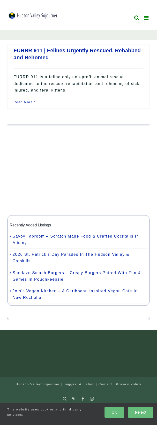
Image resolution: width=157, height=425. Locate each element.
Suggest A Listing (79, 384)
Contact (105, 384)
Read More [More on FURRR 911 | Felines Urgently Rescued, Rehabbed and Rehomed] (23, 102)
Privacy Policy (128, 384)
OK (114, 412)
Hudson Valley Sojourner (38, 384)
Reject (140, 412)
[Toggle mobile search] (137, 17)
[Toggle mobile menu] (147, 17)
